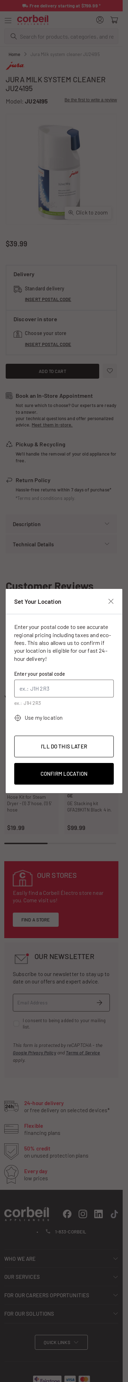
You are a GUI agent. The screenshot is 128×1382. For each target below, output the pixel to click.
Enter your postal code (39, 673)
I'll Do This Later (64, 746)
